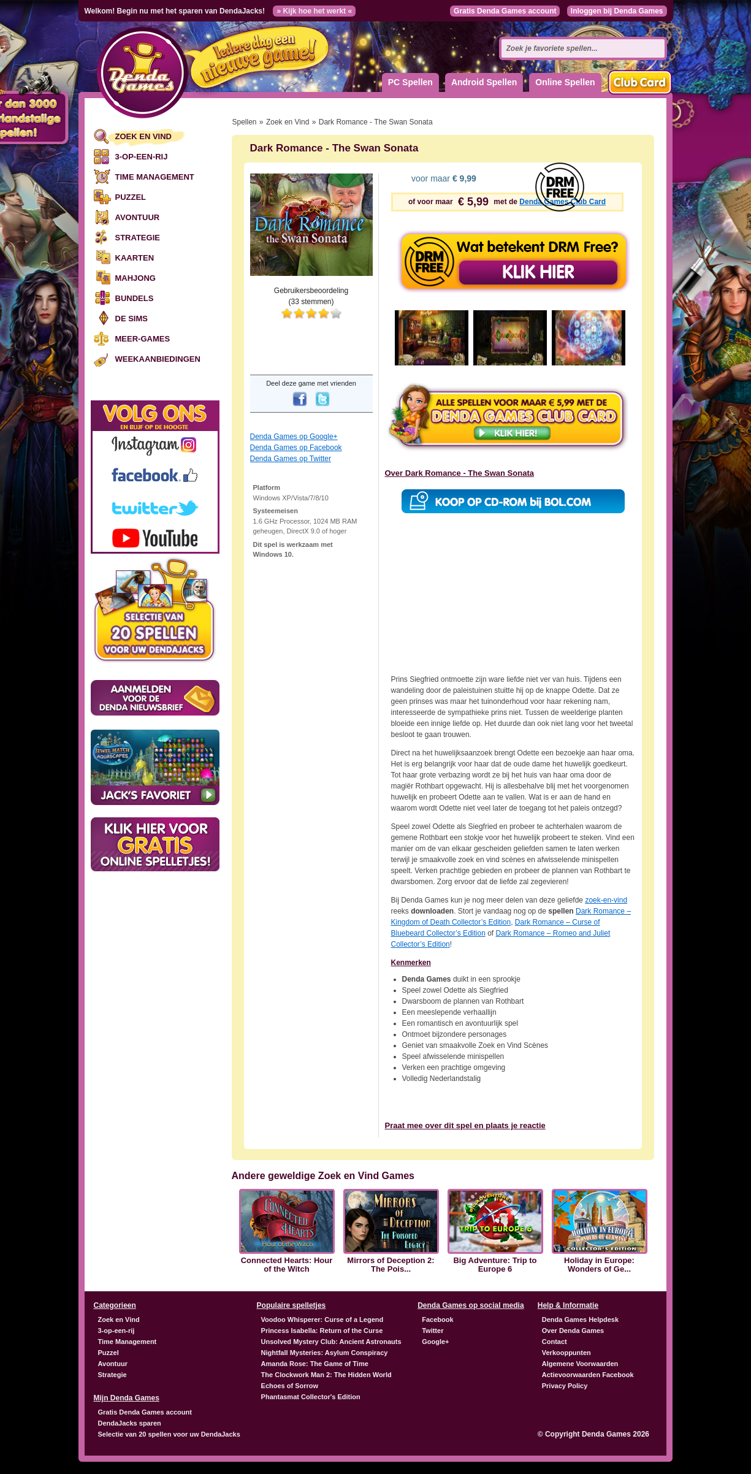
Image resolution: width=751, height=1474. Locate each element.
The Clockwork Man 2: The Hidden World (326, 1374)
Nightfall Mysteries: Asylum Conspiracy (324, 1352)
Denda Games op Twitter (291, 458)
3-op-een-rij (141, 156)
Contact (554, 1341)
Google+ (435, 1341)
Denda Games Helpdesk (580, 1319)
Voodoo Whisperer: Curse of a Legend (322, 1319)
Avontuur (137, 217)
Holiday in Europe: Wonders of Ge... (599, 1265)
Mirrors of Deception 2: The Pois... (390, 1265)
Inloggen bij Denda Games (617, 11)
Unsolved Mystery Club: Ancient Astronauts (331, 1341)
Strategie (137, 237)
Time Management (154, 176)
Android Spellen (484, 82)
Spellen (244, 122)
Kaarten (134, 257)
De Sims (131, 318)
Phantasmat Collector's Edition (310, 1396)
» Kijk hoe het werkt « (314, 11)
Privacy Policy (565, 1385)
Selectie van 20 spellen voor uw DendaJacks (169, 1434)
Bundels (134, 298)
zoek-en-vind (606, 900)
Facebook (437, 1319)
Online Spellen (565, 82)
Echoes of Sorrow (290, 1385)
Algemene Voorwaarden (580, 1363)
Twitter (432, 1330)
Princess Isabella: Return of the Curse (322, 1330)
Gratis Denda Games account (505, 11)
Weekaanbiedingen (157, 359)
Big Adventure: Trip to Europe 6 (494, 1265)
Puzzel (131, 197)
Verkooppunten (566, 1352)
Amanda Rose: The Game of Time (314, 1363)
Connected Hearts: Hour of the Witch (287, 1265)
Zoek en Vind (143, 136)
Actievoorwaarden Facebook (588, 1374)
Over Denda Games (573, 1330)
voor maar (442, 178)
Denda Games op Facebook (296, 447)
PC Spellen (410, 82)
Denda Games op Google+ (294, 436)
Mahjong (135, 278)
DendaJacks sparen (129, 1423)
